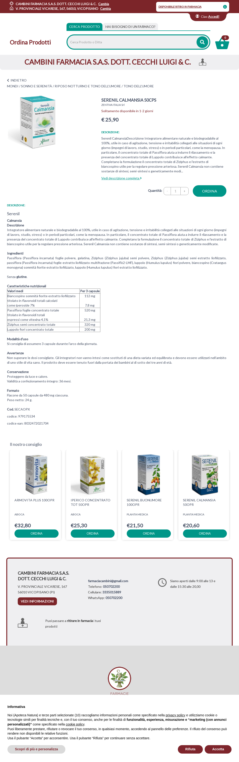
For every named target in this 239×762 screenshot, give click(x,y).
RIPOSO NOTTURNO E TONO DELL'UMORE (88, 86)
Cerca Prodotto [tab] (84, 27)
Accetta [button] (218, 749)
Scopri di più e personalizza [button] (36, 749)
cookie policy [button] (75, 724)
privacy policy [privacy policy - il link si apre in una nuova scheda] (175, 715)
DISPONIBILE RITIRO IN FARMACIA (179, 6)
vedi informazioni (37, 601)
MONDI (12, 86)
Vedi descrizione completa (121, 178)
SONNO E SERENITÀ (36, 86)
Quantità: (155, 190)
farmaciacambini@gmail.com (108, 581)
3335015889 (111, 592)
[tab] (130, 26)
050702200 (111, 586)
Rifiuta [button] (190, 749)
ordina (209, 191)
